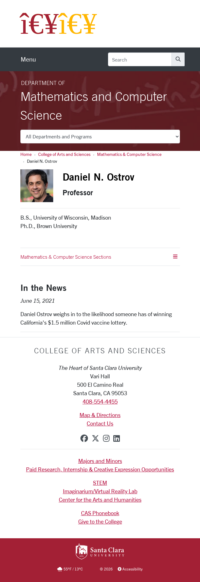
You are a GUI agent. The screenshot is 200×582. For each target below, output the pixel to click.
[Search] (140, 59)
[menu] (28, 59)
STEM (100, 483)
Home (26, 154)
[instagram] (106, 438)
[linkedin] (116, 438)
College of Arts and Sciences (64, 154)
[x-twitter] (95, 438)
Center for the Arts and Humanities (100, 499)
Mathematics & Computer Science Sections (98, 257)
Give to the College (100, 521)
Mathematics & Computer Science (129, 154)
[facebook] (84, 438)
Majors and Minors (100, 461)
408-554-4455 (100, 401)
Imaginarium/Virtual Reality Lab (100, 491)
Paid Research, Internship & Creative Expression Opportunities (100, 469)
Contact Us (100, 423)
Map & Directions (100, 415)
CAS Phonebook (100, 513)
